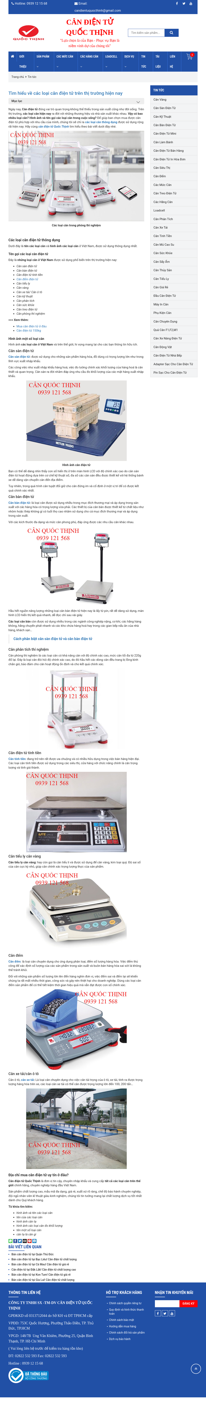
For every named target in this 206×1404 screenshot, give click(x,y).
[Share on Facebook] (15, 1247)
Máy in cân (160, 304)
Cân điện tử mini (164, 133)
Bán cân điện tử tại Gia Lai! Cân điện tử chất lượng (42, 1286)
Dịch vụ (129, 61)
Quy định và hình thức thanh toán (126, 1318)
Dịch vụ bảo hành (120, 1345)
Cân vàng (159, 99)
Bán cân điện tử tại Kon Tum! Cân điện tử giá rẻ (41, 1281)
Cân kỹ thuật (162, 117)
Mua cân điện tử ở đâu (31, 333)
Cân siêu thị (161, 168)
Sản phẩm (43, 61)
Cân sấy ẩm (161, 262)
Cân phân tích (163, 219)
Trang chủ (17, 76)
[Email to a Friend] (25, 1247)
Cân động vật (162, 347)
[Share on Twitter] (20, 1247)
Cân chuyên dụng (165, 321)
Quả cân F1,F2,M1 (165, 330)
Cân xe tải (160, 227)
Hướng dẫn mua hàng (122, 1333)
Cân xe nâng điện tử (167, 338)
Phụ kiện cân (162, 313)
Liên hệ (172, 61)
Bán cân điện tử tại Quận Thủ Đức (32, 1261)
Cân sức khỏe (162, 253)
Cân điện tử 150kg (28, 337)
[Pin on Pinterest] (30, 1247)
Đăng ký (189, 1310)
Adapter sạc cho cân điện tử (173, 364)
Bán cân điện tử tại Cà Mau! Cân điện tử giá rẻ (40, 1271)
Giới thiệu (22, 61)
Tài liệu (158, 61)
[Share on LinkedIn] (34, 1247)
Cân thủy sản (162, 270)
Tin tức (143, 61)
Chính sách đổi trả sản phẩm (127, 1339)
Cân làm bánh (163, 142)
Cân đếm (159, 176)
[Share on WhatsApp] (10, 1247)
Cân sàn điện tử (19, 363)
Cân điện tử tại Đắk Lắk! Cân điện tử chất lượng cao (43, 1276)
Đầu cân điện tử (164, 296)
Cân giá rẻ (160, 287)
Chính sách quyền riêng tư (125, 1309)
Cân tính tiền (162, 236)
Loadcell (111, 61)
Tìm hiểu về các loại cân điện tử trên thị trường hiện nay (71, 96)
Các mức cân (65, 61)
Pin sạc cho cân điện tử (170, 372)
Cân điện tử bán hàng (168, 151)
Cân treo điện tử (164, 193)
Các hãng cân (89, 61)
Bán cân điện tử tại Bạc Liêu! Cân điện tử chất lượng (44, 1266)
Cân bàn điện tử (19, 509)
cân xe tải (27, 1086)
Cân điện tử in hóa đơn (169, 159)
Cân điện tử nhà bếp (167, 355)
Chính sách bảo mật (121, 1326)
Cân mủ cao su (163, 244)
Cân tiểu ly (161, 279)
